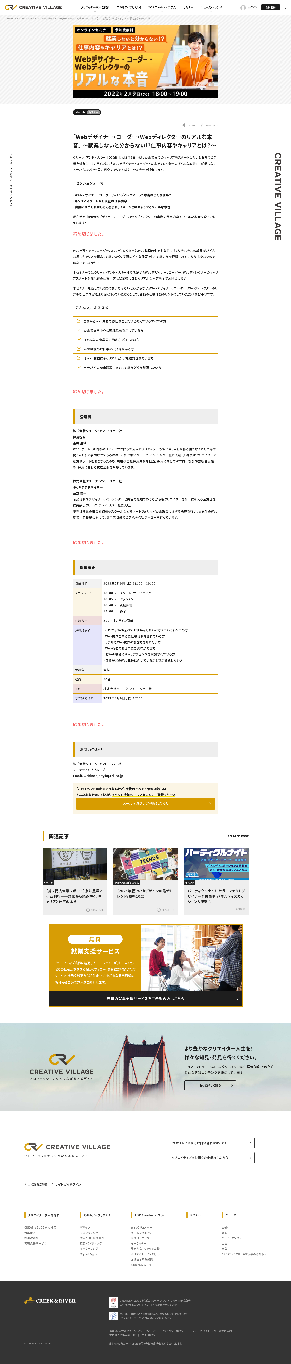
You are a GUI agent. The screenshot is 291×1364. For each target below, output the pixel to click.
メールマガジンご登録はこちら (145, 803)
